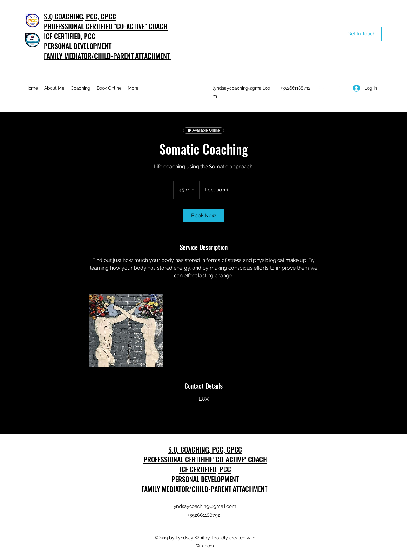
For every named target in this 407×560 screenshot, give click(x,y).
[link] (203, 215)
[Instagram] (341, 88)
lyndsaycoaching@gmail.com (204, 506)
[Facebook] (331, 88)
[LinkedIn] (322, 88)
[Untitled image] (126, 330)
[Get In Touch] (361, 34)
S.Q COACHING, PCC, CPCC (80, 16)
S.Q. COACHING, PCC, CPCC (205, 449)
